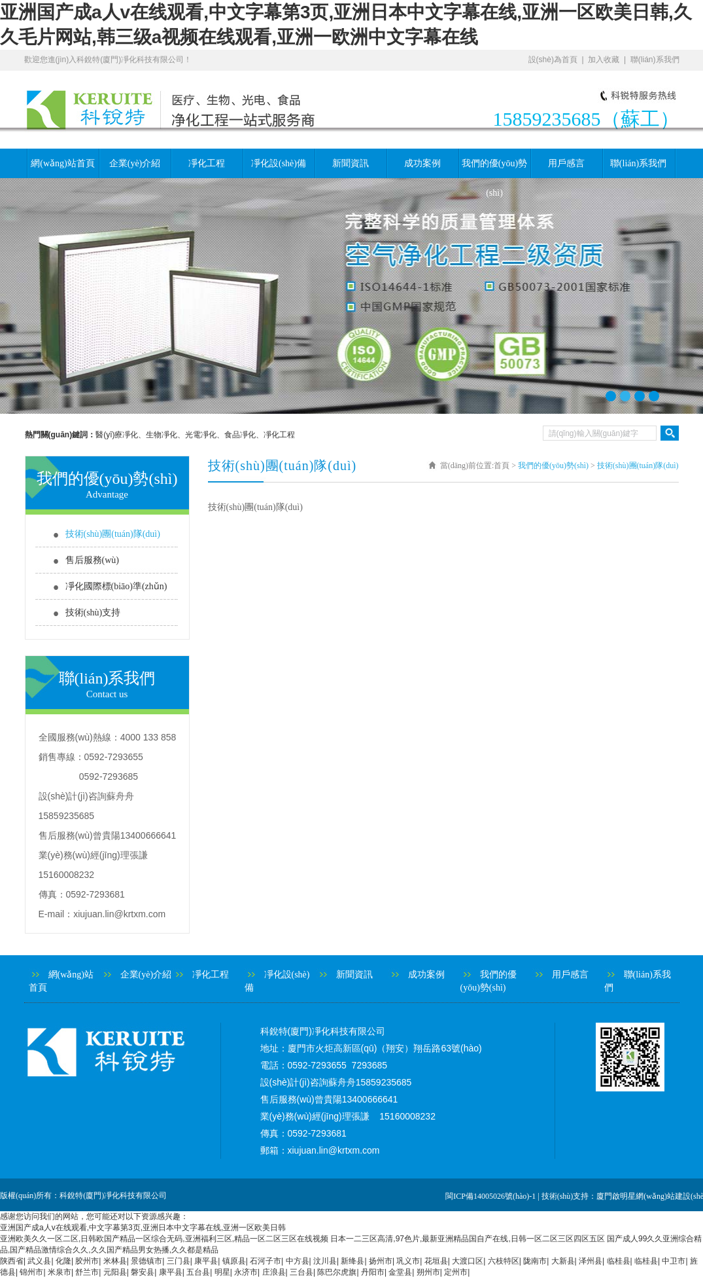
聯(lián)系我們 (654, 59)
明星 (222, 1272)
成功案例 (422, 163)
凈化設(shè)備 (278, 163)
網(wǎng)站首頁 (62, 163)
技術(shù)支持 (93, 612)
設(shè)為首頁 (552, 59)
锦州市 (31, 1272)
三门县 (178, 1261)
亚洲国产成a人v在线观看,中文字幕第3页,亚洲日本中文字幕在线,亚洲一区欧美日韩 (143, 1227)
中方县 (297, 1261)
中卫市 (673, 1261)
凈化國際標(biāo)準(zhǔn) (116, 586)
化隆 (63, 1261)
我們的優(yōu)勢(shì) (494, 168)
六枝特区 (503, 1261)
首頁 (501, 465)
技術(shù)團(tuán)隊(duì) (112, 534)
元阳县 (115, 1272)
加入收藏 (603, 59)
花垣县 (436, 1261)
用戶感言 (566, 163)
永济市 (246, 1272)
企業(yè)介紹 (135, 163)
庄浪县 (274, 1272)
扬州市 (380, 1261)
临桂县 (618, 1261)
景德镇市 (146, 1261)
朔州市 (428, 1272)
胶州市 (87, 1261)
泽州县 (590, 1261)
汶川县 (325, 1261)
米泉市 (59, 1272)
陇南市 (535, 1261)
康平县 (206, 1261)
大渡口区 (467, 1261)
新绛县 (352, 1261)
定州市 (456, 1272)
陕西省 (12, 1261)
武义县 (39, 1261)
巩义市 (408, 1261)
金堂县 (400, 1272)
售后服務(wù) (92, 560)
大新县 (563, 1261)
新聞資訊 (350, 163)
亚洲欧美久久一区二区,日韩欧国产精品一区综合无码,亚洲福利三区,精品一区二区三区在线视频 (164, 1238)
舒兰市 (87, 1272)
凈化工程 (206, 163)
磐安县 (142, 1272)
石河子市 (265, 1261)
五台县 (198, 1272)
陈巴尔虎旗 (336, 1272)
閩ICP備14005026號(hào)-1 (490, 1196)
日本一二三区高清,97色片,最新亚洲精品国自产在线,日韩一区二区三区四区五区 (467, 1238)
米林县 (115, 1261)
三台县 (301, 1272)
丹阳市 (373, 1272)
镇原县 (234, 1261)
